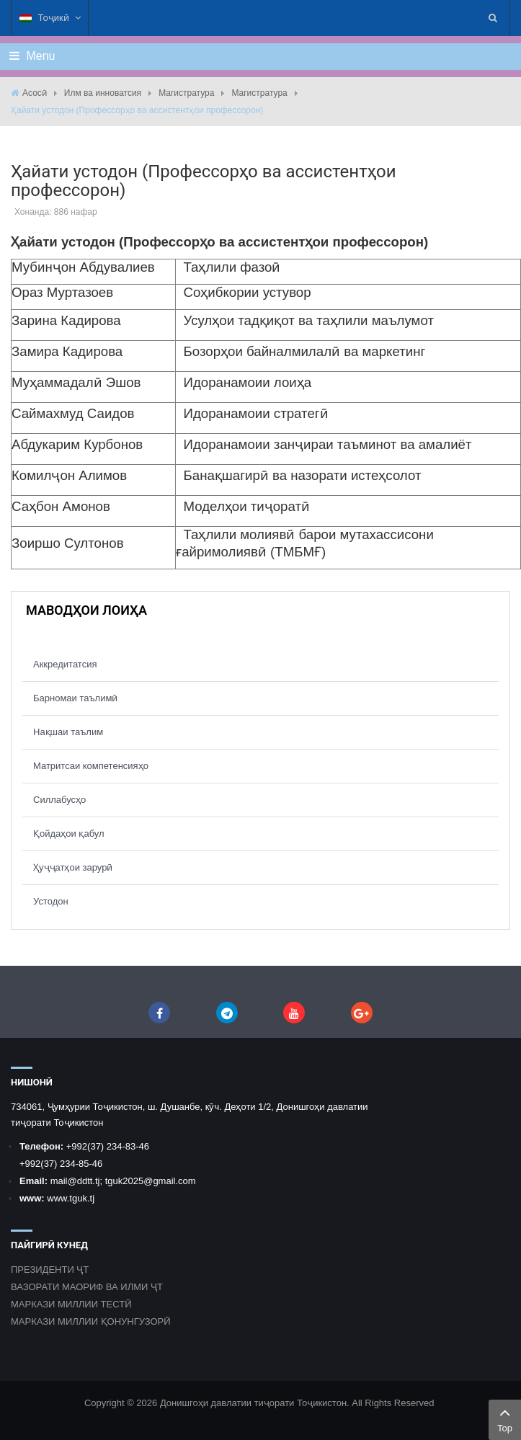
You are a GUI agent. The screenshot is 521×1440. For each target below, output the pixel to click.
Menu (32, 56)
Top (505, 1418)
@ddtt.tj (83, 1180)
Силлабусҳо (59, 799)
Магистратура (186, 93)
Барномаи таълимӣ (75, 698)
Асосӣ (34, 93)
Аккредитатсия (65, 664)
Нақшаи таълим (68, 731)
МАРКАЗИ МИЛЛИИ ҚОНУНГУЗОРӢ (91, 1321)
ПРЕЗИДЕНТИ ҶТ (50, 1269)
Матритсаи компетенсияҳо (90, 765)
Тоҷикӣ (50, 17)
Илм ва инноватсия (102, 93)
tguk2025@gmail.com (150, 1180)
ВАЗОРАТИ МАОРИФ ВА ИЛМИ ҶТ (87, 1286)
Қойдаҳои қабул (68, 833)
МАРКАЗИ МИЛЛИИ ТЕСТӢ (71, 1304)
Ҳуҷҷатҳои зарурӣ (72, 867)
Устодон (50, 901)
